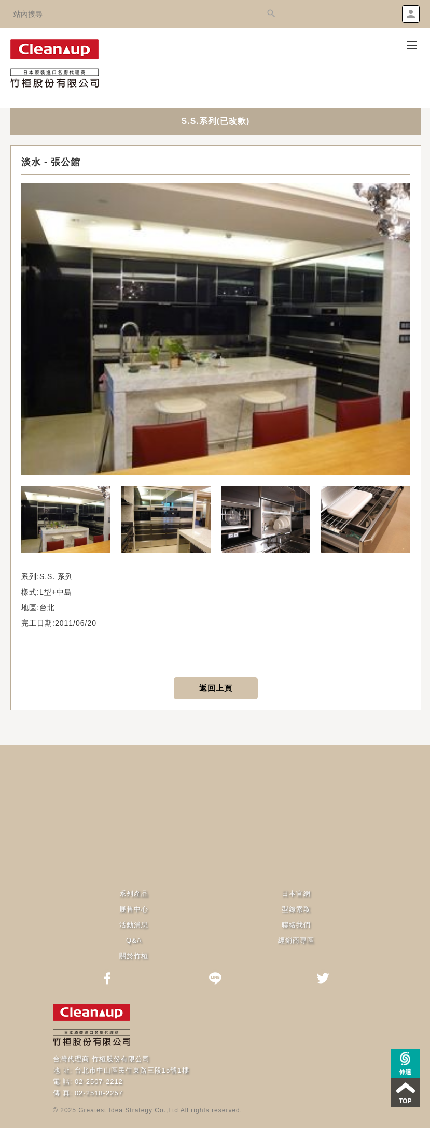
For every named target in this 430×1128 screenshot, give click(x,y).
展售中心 (133, 909)
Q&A (134, 940)
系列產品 (133, 894)
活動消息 (133, 925)
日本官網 (296, 894)
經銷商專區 (296, 940)
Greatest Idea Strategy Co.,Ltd (128, 1110)
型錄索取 (296, 909)
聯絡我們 (296, 925)
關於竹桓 (133, 956)
